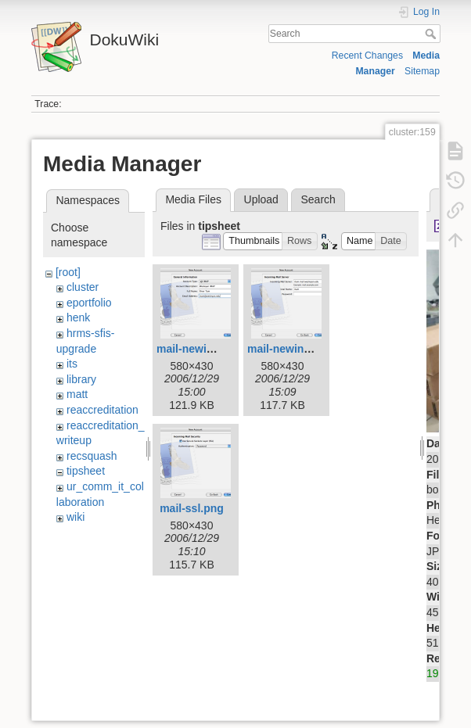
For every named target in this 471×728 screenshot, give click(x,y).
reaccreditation (102, 409)
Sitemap (422, 71)
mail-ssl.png (192, 508)
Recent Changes (367, 55)
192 (435, 673)
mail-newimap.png (204, 348)
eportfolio (89, 302)
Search (432, 33)
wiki (75, 517)
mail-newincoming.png (306, 348)
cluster (83, 287)
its (72, 363)
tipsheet (86, 470)
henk (78, 317)
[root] (68, 272)
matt (77, 394)
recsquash (92, 456)
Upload (261, 199)
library (81, 379)
